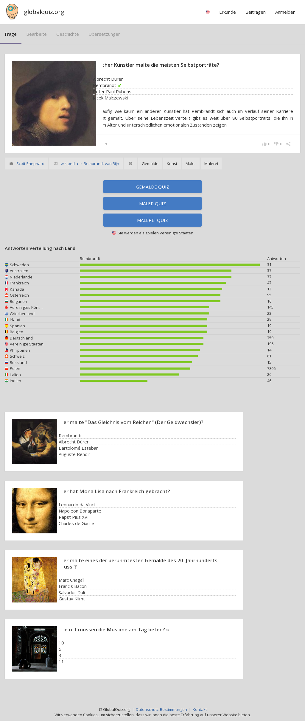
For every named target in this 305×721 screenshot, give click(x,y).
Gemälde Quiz (152, 187)
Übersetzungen (104, 34)
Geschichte (67, 34)
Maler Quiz (152, 203)
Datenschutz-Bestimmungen (161, 709)
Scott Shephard (30, 163)
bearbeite (36, 34)
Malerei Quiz (152, 220)
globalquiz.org (44, 12)
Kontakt (200, 709)
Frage (11, 34)
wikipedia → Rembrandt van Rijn (90, 163)
